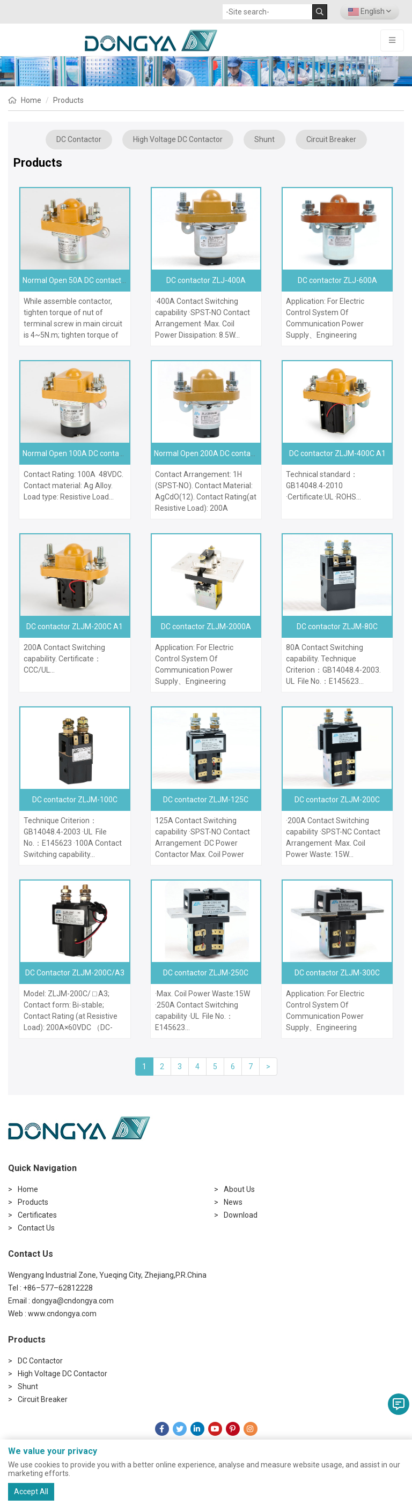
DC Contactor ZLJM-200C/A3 (74, 972)
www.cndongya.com (62, 1313)
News (233, 1202)
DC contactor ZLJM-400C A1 (337, 453)
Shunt (264, 139)
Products (68, 100)
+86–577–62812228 (58, 1288)
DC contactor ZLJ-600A (337, 280)
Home (31, 100)
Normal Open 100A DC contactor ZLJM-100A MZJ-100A (117, 453)
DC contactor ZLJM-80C (337, 626)
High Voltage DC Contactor (178, 139)
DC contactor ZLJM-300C (337, 972)
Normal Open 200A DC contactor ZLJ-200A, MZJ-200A (246, 453)
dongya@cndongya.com (73, 1300)
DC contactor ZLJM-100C (74, 799)
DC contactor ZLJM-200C (337, 799)
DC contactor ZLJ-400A (206, 280)
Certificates (37, 1215)
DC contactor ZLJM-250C (205, 972)
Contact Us (36, 1228)
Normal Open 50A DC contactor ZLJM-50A (94, 280)
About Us (239, 1189)
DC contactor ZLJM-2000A (206, 626)
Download (241, 1215)
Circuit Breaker (331, 139)
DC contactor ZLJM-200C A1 (74, 626)
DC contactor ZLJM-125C (205, 799)
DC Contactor (78, 139)
